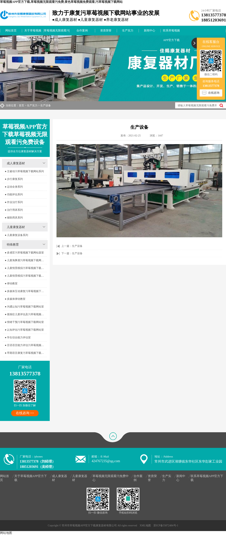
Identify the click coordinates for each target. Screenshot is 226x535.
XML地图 (145, 525)
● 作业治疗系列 (14, 202)
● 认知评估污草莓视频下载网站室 (24, 329)
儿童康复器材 (16, 227)
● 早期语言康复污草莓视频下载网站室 (26, 353)
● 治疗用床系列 (14, 210)
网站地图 (6, 532)
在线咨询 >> (25, 413)
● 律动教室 (11, 283)
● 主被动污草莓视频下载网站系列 (24, 171)
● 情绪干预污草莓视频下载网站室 (24, 322)
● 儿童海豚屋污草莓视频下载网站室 (26, 260)
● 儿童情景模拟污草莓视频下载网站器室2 (26, 275)
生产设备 (45, 105)
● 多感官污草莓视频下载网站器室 (24, 252)
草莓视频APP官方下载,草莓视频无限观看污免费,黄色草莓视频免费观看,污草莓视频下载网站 (61, 1)
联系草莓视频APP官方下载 (171, 32)
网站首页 (11, 30)
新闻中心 (149, 30)
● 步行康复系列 (14, 179)
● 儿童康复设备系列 (16, 235)
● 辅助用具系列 (14, 217)
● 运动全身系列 (14, 186)
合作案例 (82, 30)
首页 (21, 105)
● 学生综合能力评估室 (18, 337)
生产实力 (127, 30)
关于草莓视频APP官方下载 (32, 32)
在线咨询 (213, 92)
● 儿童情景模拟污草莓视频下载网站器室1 (26, 268)
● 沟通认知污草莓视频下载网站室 (24, 306)
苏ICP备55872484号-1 (165, 525)
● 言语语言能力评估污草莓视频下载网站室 (26, 345)
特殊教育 (13, 244)
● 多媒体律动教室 (15, 299)
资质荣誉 (105, 30)
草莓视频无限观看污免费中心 (56, 32)
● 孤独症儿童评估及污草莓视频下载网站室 (26, 314)
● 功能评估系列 (14, 194)
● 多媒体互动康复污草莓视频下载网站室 (26, 291)
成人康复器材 (16, 163)
